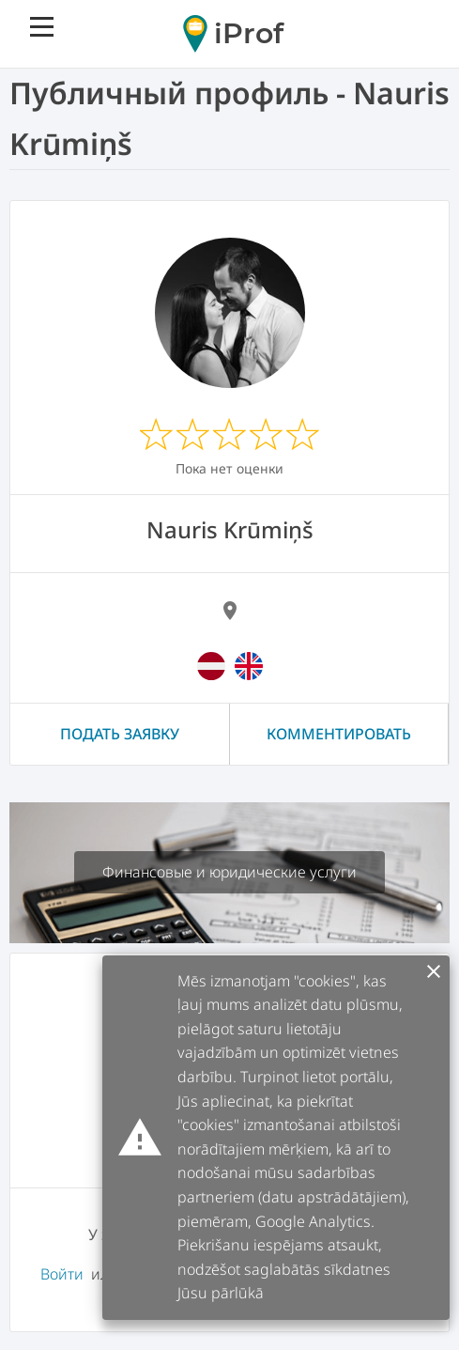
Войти (62, 1274)
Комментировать (339, 733)
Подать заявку (119, 733)
